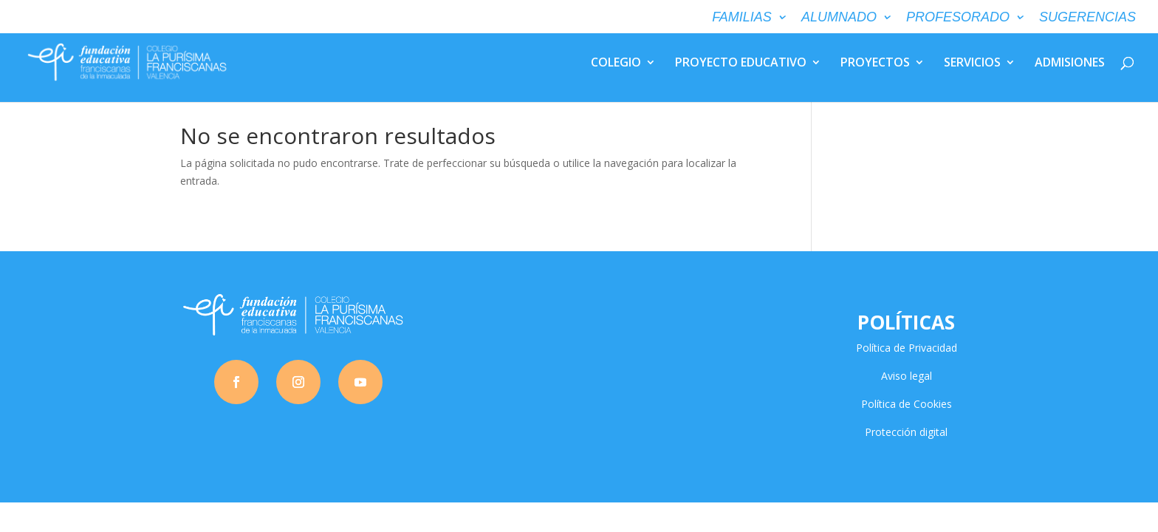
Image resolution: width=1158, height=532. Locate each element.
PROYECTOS (875, 63)
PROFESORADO (958, 17)
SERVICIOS (972, 63)
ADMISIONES (1070, 63)
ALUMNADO (839, 17)
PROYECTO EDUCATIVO (740, 63)
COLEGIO (616, 63)
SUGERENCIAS (1087, 17)
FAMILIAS (742, 17)
